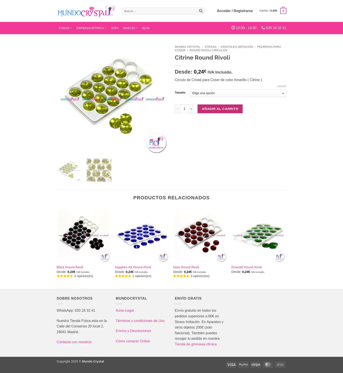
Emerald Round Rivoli (246, 267)
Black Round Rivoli (70, 267)
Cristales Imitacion (237, 46)
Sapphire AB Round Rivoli (133, 267)
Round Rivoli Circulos (208, 50)
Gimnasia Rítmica (91, 28)
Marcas (130, 28)
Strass (210, 46)
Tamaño (180, 92)
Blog (146, 28)
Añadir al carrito (220, 109)
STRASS (65, 28)
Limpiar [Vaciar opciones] (281, 86)
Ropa (115, 28)
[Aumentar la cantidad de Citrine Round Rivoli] (191, 108)
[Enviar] (201, 11)
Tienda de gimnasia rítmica (196, 344)
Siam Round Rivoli (186, 267)
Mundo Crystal (187, 46)
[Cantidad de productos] (184, 108)
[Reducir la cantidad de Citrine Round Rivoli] (177, 108)
